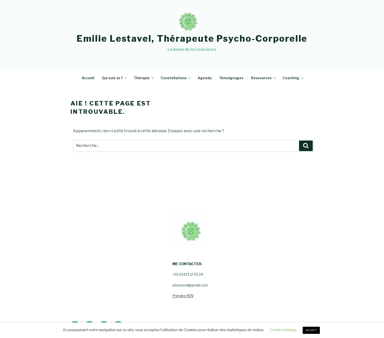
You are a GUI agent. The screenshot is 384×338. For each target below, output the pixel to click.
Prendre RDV (183, 296)
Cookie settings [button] (283, 330)
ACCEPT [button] (311, 330)
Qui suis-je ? (114, 78)
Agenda (205, 78)
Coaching (293, 78)
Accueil (88, 78)
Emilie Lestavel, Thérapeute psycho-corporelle (192, 38)
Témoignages (231, 78)
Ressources (263, 78)
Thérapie (144, 78)
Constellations (176, 78)
